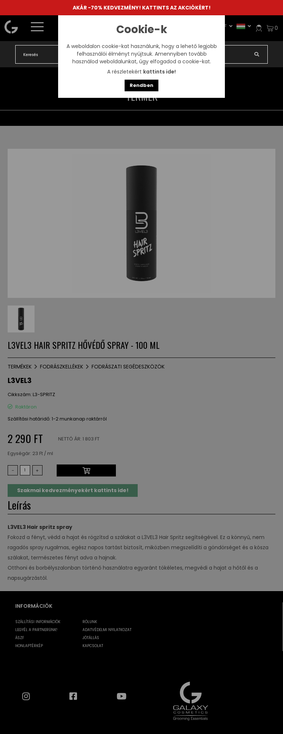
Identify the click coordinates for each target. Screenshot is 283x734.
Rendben (141, 85)
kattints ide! (159, 71)
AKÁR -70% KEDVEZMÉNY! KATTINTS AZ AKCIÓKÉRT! (142, 7)
